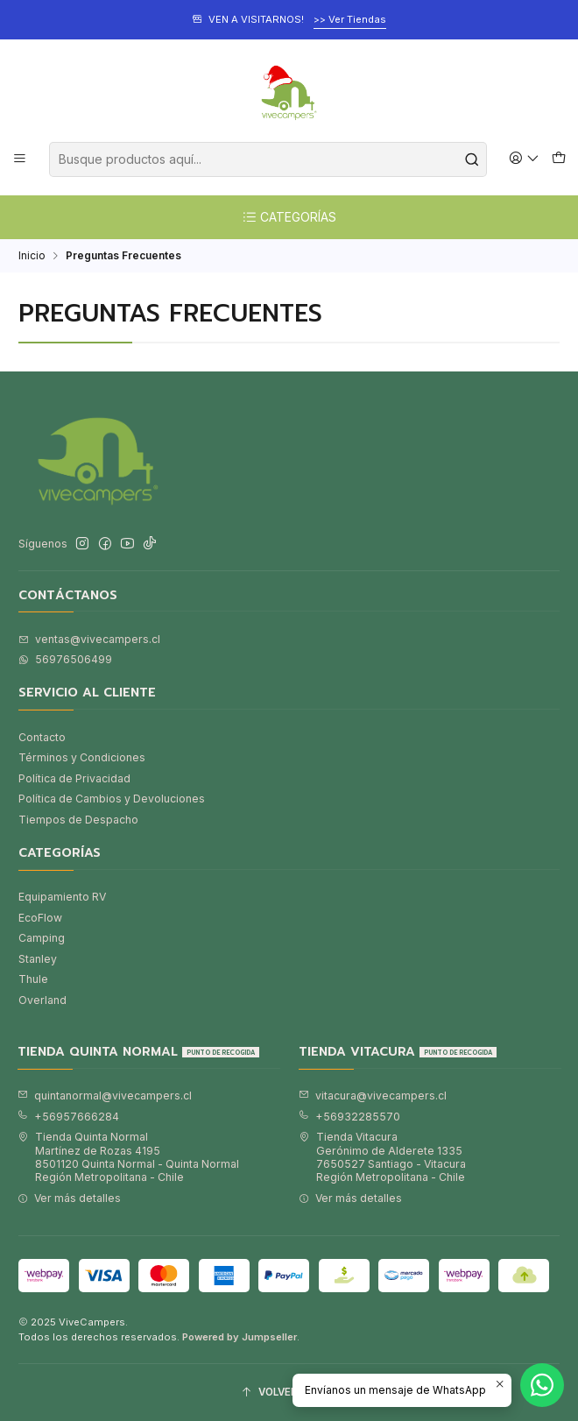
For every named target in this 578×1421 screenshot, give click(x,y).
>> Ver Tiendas (350, 19)
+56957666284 (68, 1116)
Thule (33, 979)
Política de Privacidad (74, 778)
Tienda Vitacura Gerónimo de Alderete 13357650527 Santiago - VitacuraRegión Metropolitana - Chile (382, 1157)
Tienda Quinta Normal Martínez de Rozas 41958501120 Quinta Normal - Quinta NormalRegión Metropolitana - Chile (128, 1157)
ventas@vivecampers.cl (89, 639)
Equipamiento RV (62, 896)
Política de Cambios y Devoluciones (111, 798)
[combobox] (268, 159)
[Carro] (558, 159)
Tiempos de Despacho (78, 819)
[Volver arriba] (289, 1392)
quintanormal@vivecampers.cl (105, 1095)
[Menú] (20, 159)
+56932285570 (349, 1116)
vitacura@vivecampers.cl (373, 1095)
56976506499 (65, 659)
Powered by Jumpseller (239, 1337)
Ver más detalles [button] (69, 1198)
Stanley (37, 958)
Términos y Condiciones (81, 757)
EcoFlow (40, 917)
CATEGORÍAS (289, 217)
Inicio (32, 256)
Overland (42, 1000)
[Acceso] (524, 159)
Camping (41, 937)
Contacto (42, 737)
